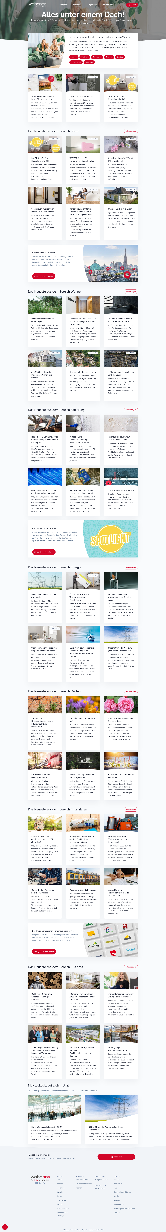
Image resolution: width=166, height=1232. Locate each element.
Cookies (117, 1213)
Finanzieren (76, 62)
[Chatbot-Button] (5, 1227)
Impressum (118, 1184)
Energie (109, 57)
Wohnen (85, 57)
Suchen (132, 5)
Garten (120, 57)
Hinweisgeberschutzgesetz (124, 1209)
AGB (115, 1188)
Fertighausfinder (101, 1180)
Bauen (73, 57)
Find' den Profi (107, 5)
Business (89, 62)
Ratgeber (64, 5)
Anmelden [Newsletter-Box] (116, 1156)
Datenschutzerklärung (122, 1192)
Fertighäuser (92, 5)
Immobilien (77, 5)
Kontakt (117, 1180)
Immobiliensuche (82, 1180)
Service (117, 1196)
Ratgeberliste (119, 1204)
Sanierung (97, 57)
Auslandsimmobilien (84, 1184)
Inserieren (80, 1188)
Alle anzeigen (131, 131)
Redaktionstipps (63, 1209)
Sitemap (117, 1200)
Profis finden (99, 1189)
